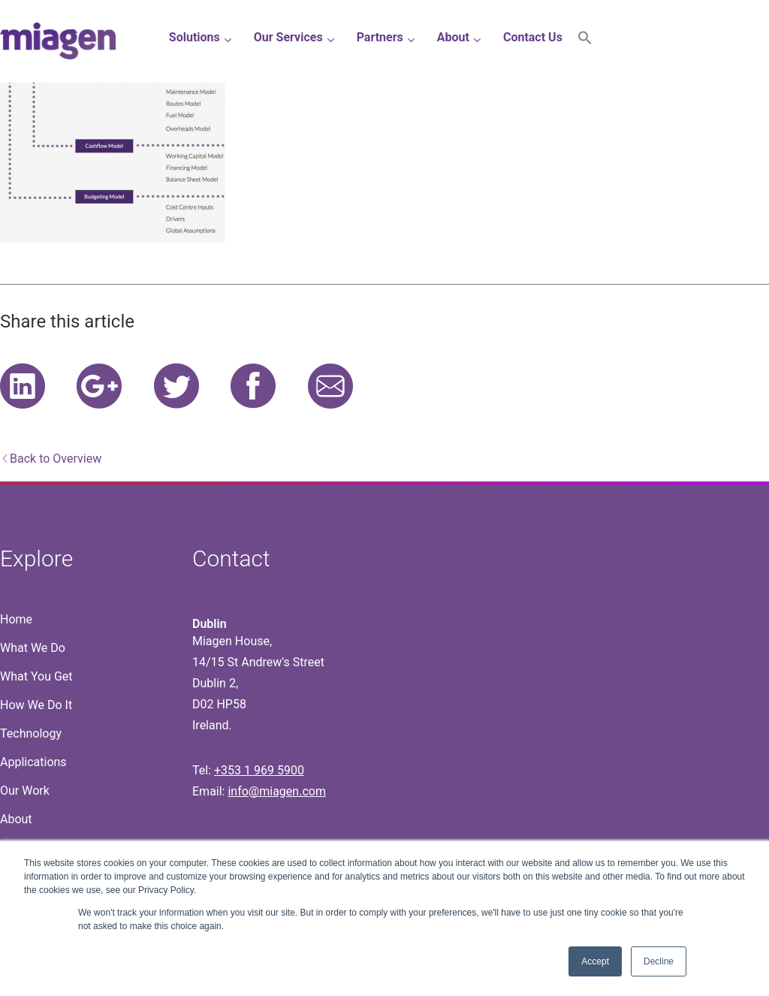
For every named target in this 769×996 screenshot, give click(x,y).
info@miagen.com (276, 791)
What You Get (36, 676)
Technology (31, 733)
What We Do (32, 648)
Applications (33, 762)
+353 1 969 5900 (259, 770)
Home (16, 619)
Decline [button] (659, 961)
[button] (585, 41)
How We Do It (36, 705)
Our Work (25, 790)
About (16, 819)
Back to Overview (55, 458)
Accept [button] (595, 961)
